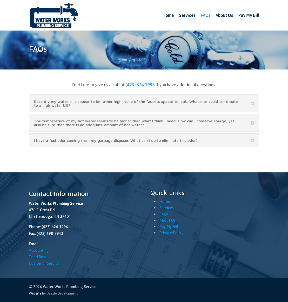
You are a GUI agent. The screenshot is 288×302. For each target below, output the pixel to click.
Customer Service (44, 263)
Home (168, 15)
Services (187, 15)
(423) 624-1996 (140, 84)
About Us (224, 15)
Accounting (39, 250)
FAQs (205, 15)
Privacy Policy (172, 233)
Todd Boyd (38, 257)
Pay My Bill (248, 15)
